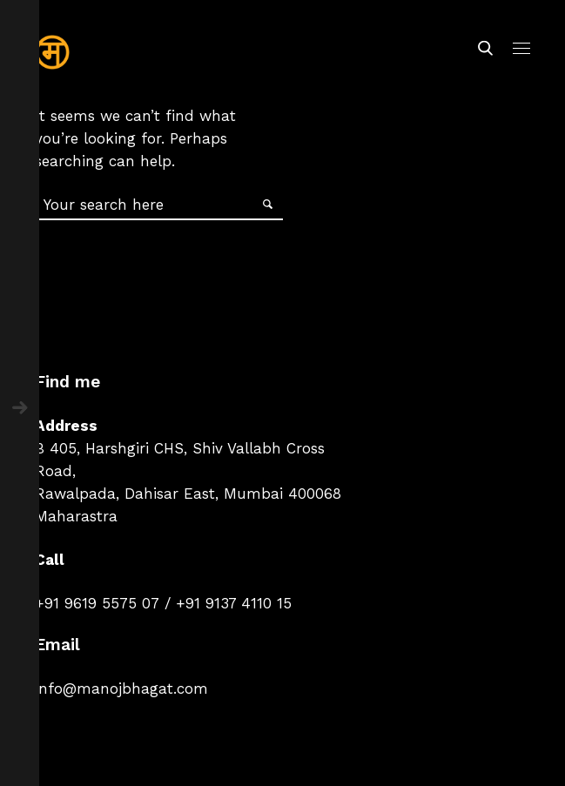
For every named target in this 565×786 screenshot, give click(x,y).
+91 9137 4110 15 (234, 603)
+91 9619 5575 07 (97, 603)
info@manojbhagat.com (121, 688)
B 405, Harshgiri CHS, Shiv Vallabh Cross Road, (180, 460)
